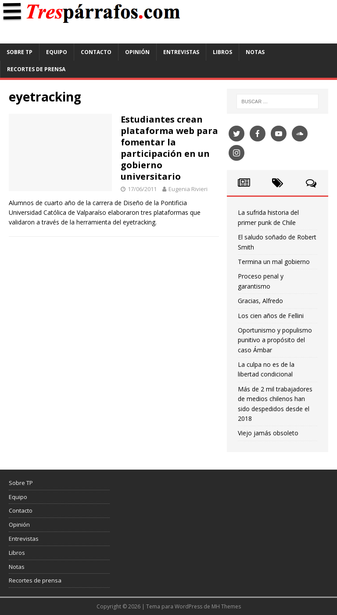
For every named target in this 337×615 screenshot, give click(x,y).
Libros (222, 52)
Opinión (137, 52)
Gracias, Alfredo (260, 301)
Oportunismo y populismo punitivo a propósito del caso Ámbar (275, 340)
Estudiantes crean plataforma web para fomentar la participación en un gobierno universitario (169, 147)
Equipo (56, 52)
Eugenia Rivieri (188, 189)
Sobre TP (19, 52)
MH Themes (226, 606)
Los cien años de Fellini (271, 315)
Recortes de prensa (36, 69)
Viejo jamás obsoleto (268, 433)
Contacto (96, 52)
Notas (255, 52)
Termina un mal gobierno (274, 261)
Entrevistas (181, 52)
